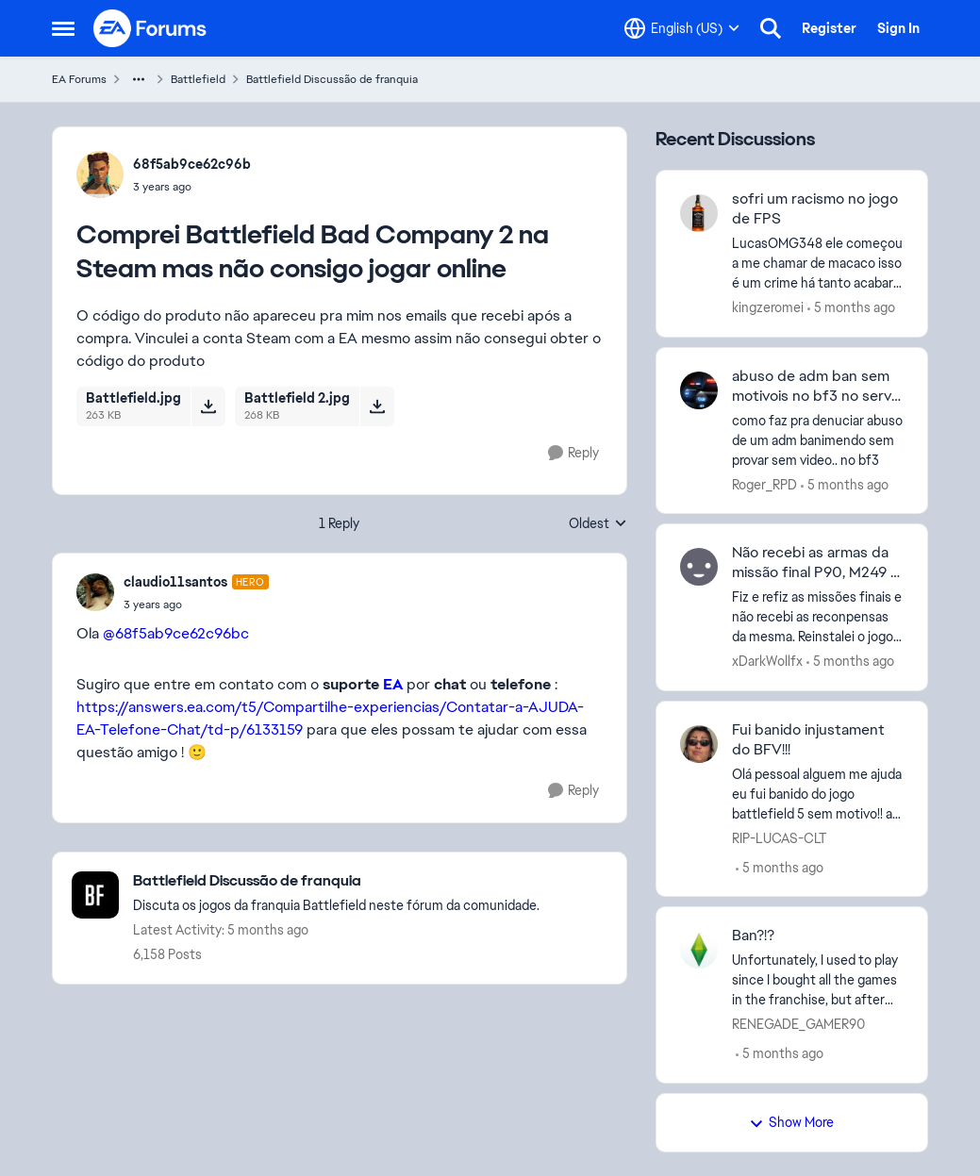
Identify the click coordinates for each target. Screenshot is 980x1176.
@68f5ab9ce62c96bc (176, 633)
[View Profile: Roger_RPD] (699, 390)
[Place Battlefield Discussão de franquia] (336, 881)
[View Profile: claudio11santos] (95, 592)
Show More (791, 1122)
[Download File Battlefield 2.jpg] (376, 406)
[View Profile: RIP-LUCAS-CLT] (699, 744)
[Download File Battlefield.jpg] (208, 406)
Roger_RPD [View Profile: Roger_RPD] (764, 483)
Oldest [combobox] (598, 524)
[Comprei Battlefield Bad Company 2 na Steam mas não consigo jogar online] (196, 604)
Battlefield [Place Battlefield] (198, 79)
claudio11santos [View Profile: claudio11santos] (175, 581)
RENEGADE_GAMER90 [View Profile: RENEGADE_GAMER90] (798, 1024)
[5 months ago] (851, 308)
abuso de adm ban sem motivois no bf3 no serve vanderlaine (816, 386)
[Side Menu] (63, 28)
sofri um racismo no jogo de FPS (815, 209)
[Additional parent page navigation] (138, 79)
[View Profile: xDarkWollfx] (699, 567)
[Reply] (573, 453)
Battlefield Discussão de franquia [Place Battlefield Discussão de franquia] (332, 79)
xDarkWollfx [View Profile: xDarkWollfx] (767, 661)
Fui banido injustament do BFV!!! (808, 740)
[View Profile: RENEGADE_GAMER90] (699, 950)
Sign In (898, 28)
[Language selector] (682, 28)
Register (829, 28)
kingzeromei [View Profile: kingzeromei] (768, 307)
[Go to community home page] (150, 28)
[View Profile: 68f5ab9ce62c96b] (100, 174)
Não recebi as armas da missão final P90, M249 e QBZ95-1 (815, 563)
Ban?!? (753, 935)
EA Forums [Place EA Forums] (79, 79)
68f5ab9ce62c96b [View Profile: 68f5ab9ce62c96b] (192, 164)
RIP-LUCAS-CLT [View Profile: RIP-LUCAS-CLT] (779, 837)
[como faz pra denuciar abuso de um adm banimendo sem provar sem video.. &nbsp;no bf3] (818, 440)
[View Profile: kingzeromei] (699, 213)
